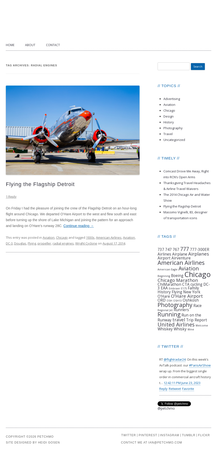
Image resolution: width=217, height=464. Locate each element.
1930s (90, 237)
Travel (168, 134)
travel (178, 319)
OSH (169, 300)
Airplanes (198, 254)
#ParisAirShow (200, 365)
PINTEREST (148, 435)
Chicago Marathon (178, 280)
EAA (164, 288)
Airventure (181, 258)
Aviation (49, 237)
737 (161, 249)
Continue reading (78, 226)
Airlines (164, 254)
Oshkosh (191, 300)
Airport (164, 258)
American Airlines (109, 237)
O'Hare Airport (187, 296)
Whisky (180, 329)
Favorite (188, 388)
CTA (185, 284)
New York (191, 292)
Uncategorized (174, 140)
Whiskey (165, 329)
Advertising (171, 99)
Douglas (20, 243)
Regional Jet (165, 310)
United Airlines (176, 324)
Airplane (179, 254)
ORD (162, 300)
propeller (44, 243)
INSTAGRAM (169, 435)
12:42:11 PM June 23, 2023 (182, 383)
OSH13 (177, 300)
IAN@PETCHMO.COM (165, 442)
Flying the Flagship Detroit (40, 184)
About (30, 45)
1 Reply (11, 196)
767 (176, 249)
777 (184, 248)
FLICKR (204, 435)
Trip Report (196, 320)
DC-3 (9, 243)
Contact (53, 45)
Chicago (62, 237)
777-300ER (199, 249)
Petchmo (109, 20)
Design (168, 116)
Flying (32, 243)
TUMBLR (188, 435)
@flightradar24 (175, 359)
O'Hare (164, 296)
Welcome (202, 325)
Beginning (164, 276)
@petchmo (166, 408)
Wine (191, 329)
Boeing (177, 275)
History (168, 122)
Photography (173, 128)
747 (168, 249)
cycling (196, 284)
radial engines (63, 243)
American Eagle (168, 269)
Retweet (175, 388)
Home (10, 45)
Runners (181, 309)
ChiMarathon (169, 284)
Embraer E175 (178, 288)
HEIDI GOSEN (49, 442)
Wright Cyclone (86, 243)
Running (169, 314)
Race (197, 305)
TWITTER (128, 435)
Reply (163, 388)
